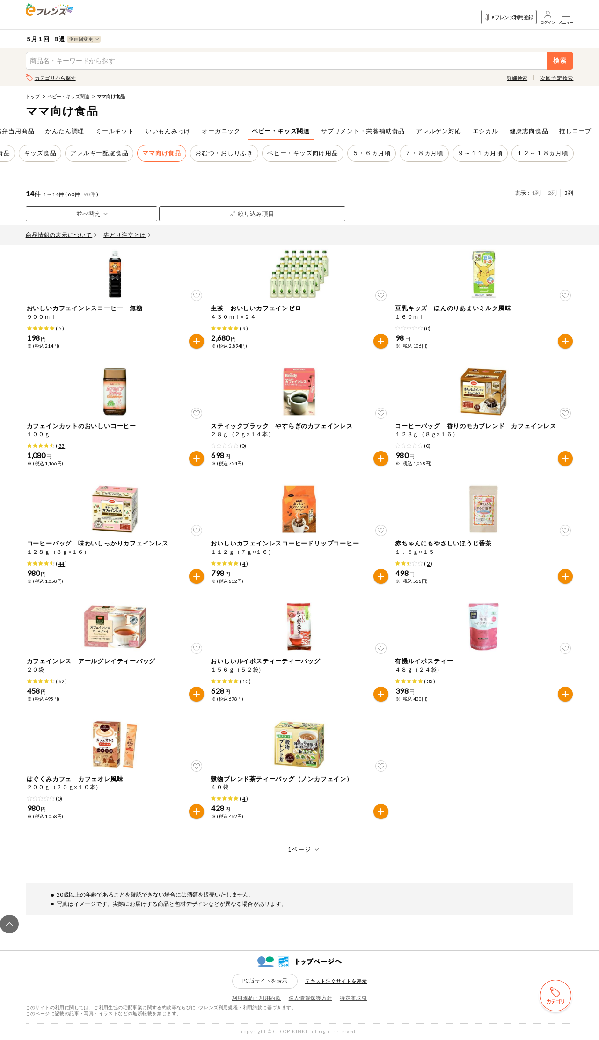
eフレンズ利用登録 (509, 17)
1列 (536, 192)
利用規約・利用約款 (256, 998)
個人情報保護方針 (310, 998)
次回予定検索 (556, 78)
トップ (33, 96)
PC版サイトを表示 (265, 980)
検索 (560, 60)
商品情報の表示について (61, 234)
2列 (552, 192)
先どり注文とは (126, 234)
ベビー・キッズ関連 (68, 96)
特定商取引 (353, 998)
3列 (568, 192)
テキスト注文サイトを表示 (336, 980)
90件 (89, 194)
